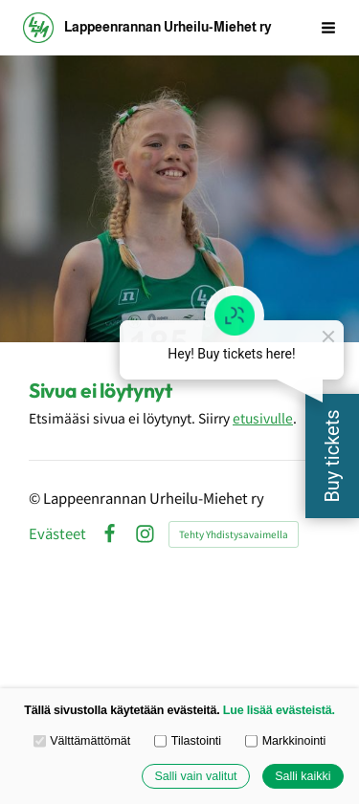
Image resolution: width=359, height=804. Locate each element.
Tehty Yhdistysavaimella (233, 534)
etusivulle (263, 417)
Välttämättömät (82, 741)
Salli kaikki (302, 776)
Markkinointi (285, 741)
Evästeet (57, 534)
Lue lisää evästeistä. (279, 710)
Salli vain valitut (195, 776)
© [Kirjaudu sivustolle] (36, 498)
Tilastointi (187, 741)
